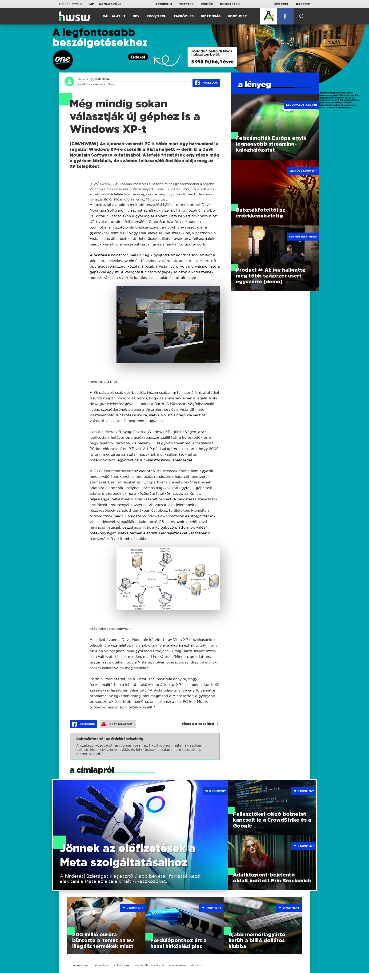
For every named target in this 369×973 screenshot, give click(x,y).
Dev (136, 16)
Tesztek (186, 4)
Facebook (206, 82)
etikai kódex (121, 965)
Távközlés (183, 16)
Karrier (303, 4)
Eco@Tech (156, 16)
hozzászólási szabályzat (149, 965)
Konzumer (237, 16)
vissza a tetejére (198, 724)
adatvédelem (177, 965)
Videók (207, 4)
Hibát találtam (116, 724)
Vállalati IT (114, 16)
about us (196, 965)
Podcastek (230, 4)
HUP (91, 4)
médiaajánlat (101, 965)
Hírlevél (281, 4)
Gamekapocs (110, 4)
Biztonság (211, 16)
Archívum (163, 4)
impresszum (80, 965)
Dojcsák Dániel (100, 79)
